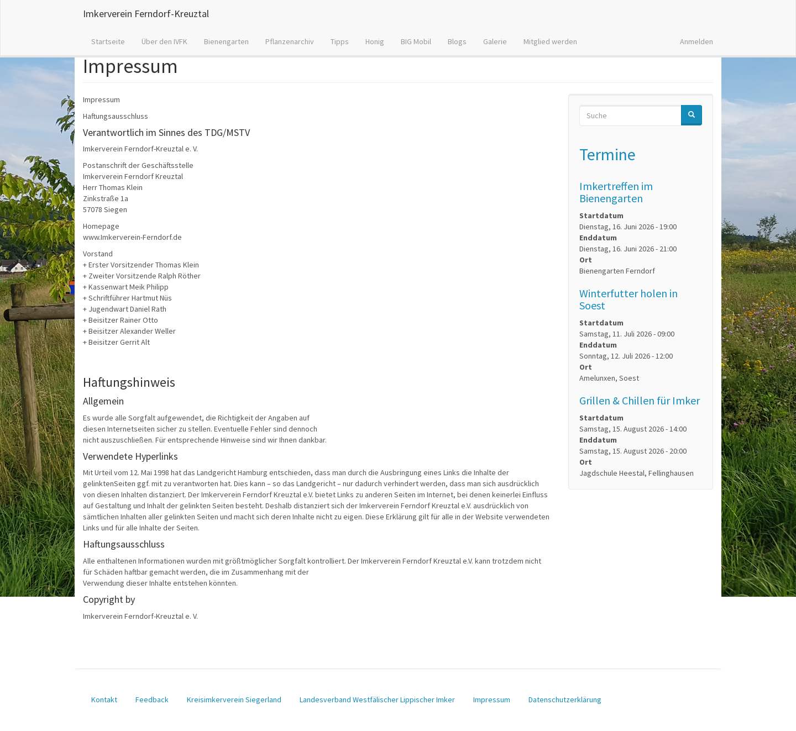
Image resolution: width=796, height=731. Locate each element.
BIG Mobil (416, 41)
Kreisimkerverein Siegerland (234, 699)
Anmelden (696, 41)
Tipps (340, 41)
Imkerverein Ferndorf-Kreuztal (146, 13)
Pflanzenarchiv (289, 41)
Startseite (108, 41)
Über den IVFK (164, 41)
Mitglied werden (550, 41)
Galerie (495, 41)
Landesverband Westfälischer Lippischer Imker (377, 699)
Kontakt (104, 699)
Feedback (152, 699)
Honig (374, 41)
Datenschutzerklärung (564, 699)
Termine (607, 154)
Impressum (491, 699)
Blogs (457, 41)
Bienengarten (226, 41)
